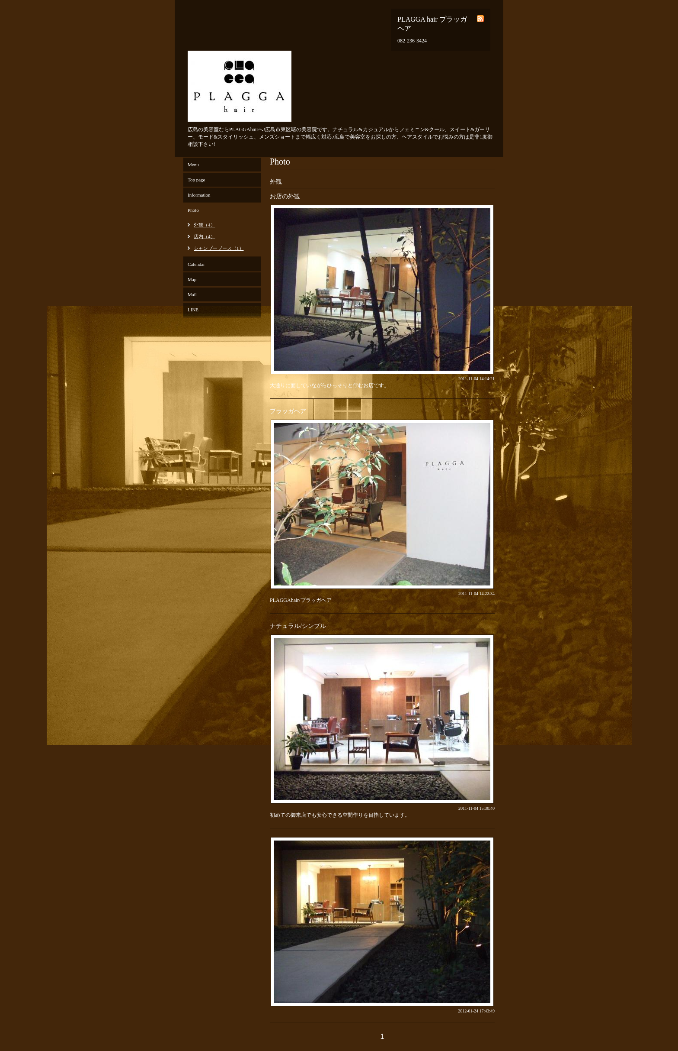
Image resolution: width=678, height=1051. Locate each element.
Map (192, 279)
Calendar (196, 264)
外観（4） (204, 224)
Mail (192, 294)
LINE (193, 309)
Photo (193, 210)
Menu (193, 164)
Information (199, 194)
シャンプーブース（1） (219, 248)
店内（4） (204, 236)
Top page (196, 179)
